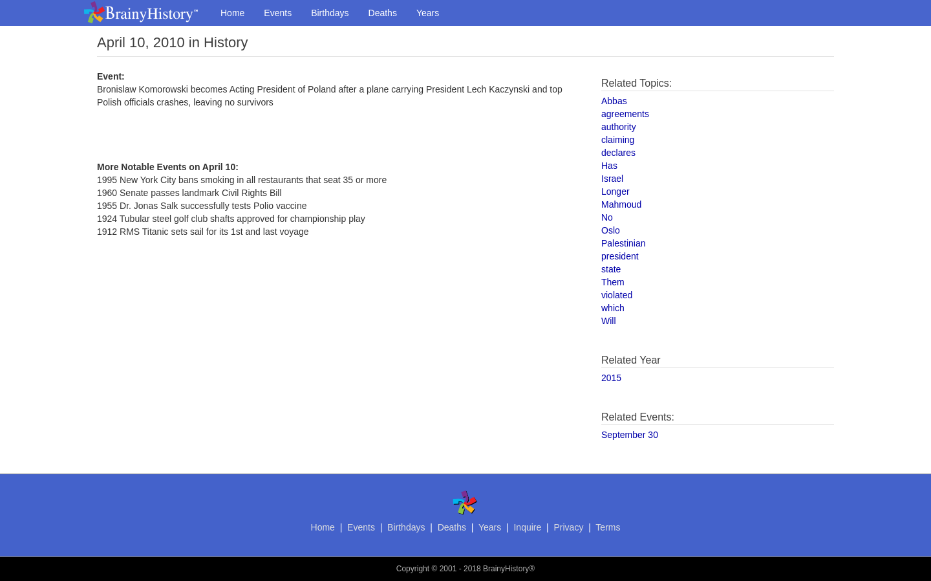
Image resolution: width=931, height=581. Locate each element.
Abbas (614, 101)
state (611, 269)
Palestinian (623, 243)
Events (278, 13)
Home (232, 13)
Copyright (412, 568)
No (607, 217)
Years (427, 13)
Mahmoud (621, 204)
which (613, 308)
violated (616, 295)
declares (618, 153)
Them (613, 282)
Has (609, 165)
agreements (625, 114)
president (620, 256)
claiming (617, 140)
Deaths (383, 13)
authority (618, 127)
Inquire (527, 527)
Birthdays (329, 13)
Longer (615, 191)
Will (608, 321)
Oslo (610, 230)
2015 (611, 378)
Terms (607, 527)
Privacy (568, 527)
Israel (612, 178)
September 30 (629, 435)
